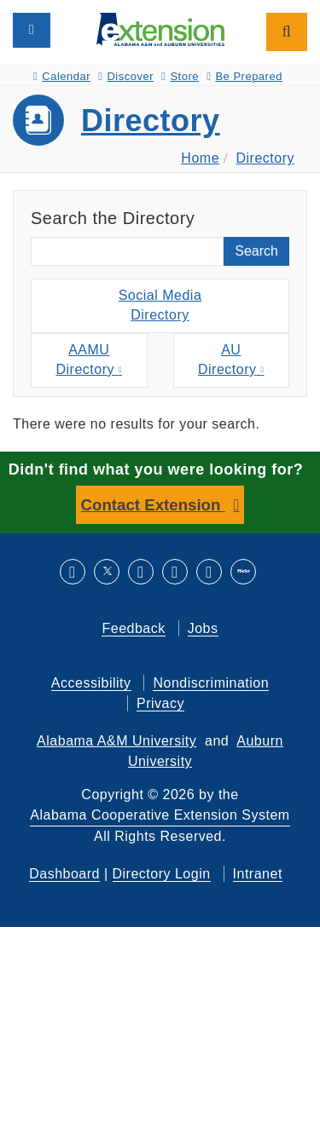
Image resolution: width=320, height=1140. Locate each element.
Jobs (203, 628)
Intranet (257, 874)
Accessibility (91, 683)
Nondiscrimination (211, 683)
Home (200, 158)
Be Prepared (244, 76)
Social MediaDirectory (160, 305)
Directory (150, 120)
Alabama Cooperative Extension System (159, 815)
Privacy (160, 703)
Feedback (133, 628)
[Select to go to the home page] (160, 28)
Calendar (61, 76)
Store (180, 76)
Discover (126, 76)
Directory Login (162, 874)
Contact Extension (153, 505)
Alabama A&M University (116, 741)
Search (256, 251)
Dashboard (64, 874)
